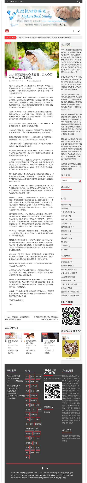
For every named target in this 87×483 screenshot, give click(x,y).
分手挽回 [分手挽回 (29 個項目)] (34, 386)
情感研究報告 (66, 227)
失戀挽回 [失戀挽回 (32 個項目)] (34, 396)
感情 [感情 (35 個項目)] (37, 429)
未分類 (63, 242)
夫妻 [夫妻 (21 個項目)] (37, 391)
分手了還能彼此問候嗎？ (50, 342)
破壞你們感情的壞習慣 (69, 273)
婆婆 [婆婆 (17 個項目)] (27, 405)
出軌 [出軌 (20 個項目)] (37, 381)
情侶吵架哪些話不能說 (31, 342)
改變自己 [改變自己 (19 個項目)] (29, 443)
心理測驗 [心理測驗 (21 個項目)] (34, 414)
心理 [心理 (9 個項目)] (27, 414)
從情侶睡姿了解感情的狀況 (70, 292)
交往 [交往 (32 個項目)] (27, 377)
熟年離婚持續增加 (67, 266)
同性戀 (63, 208)
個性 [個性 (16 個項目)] (27, 381)
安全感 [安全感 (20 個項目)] (28, 410)
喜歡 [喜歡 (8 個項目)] (32, 391)
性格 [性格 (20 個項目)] (27, 419)
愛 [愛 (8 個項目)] (26, 424)
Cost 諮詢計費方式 (13, 388)
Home (20, 37)
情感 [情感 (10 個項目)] (37, 419)
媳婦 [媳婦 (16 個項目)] (37, 405)
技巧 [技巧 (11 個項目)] (32, 438)
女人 (30, 81)
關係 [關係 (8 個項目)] (32, 452)
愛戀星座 (64, 234)
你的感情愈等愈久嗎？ (69, 269)
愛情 (34, 81)
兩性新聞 (64, 205)
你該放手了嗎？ (66, 288)
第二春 (63, 249)
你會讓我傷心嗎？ (13, 342)
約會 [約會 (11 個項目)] (37, 448)
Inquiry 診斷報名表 (13, 386)
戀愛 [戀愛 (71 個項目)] (27, 438)
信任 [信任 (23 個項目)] (32, 377)
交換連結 (47, 412)
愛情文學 (64, 231)
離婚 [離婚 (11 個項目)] (37, 452)
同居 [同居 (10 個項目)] (27, 391)
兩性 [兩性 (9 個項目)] (32, 381)
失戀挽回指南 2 (12, 393)
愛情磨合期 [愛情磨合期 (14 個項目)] (29, 429)
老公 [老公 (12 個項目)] (27, 452)
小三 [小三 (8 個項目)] (34, 410)
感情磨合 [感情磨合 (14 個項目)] (29, 433)
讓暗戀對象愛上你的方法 (70, 295)
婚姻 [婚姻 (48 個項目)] (32, 405)
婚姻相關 (64, 219)
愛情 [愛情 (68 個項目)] (31, 424)
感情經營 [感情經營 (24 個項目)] (37, 433)
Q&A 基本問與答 (13, 378)
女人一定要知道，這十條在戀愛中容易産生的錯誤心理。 (17, 318)
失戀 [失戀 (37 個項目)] (27, 396)
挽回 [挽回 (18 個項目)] (37, 438)
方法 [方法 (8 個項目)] (35, 443)
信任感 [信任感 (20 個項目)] (38, 377)
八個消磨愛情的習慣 (68, 277)
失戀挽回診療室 (66, 212)
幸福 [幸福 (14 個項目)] (39, 410)
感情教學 (28, 37)
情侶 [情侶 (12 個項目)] (32, 419)
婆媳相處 (64, 216)
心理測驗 (64, 223)
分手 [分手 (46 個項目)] (27, 386)
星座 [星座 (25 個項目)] (27, 448)
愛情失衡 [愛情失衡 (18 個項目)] (38, 424)
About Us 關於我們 (14, 376)
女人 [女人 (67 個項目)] (27, 400)
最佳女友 (38, 81)
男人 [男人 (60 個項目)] (32, 448)
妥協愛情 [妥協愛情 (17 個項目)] (34, 400)
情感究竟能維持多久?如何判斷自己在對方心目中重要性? (46, 318)
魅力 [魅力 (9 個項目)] (27, 457)
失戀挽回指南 (11, 391)
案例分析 (64, 245)
